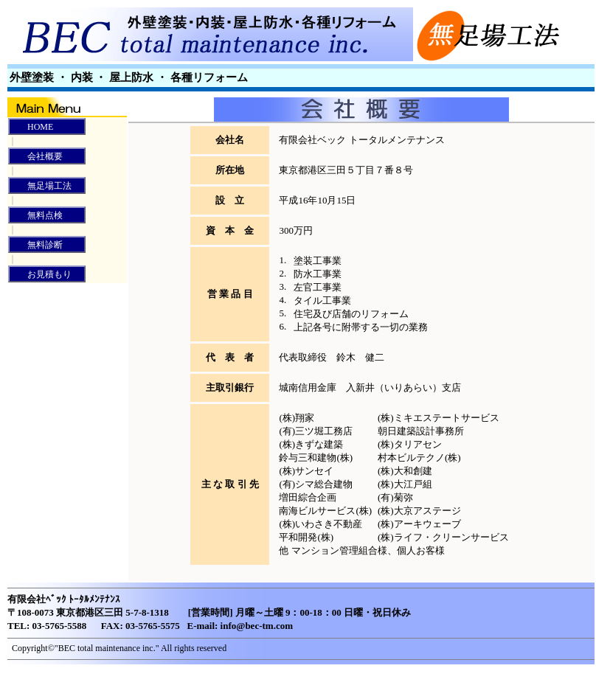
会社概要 (36, 156)
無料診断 (36, 245)
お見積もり (41, 274)
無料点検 (36, 215)
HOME (31, 127)
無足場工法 (41, 186)
